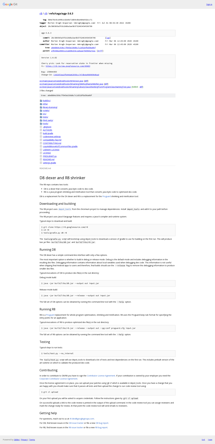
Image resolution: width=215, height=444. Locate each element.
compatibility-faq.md (52, 140)
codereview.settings (52, 136)
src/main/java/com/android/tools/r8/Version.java (61, 81)
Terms (32, 439)
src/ (44, 113)
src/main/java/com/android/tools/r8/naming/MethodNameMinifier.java (71, 84)
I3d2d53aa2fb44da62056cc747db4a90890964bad (76, 75)
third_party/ (48, 120)
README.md (48, 159)
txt (203, 439)
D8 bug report (102, 423)
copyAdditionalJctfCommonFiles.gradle (60, 146)
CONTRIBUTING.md (52, 143)
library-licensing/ (50, 107)
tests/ (45, 117)
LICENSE (47, 153)
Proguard (106, 196)
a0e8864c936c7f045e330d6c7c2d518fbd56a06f (73, 47)
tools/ (45, 123)
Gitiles (16, 439)
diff (100, 51)
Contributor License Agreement (101, 375)
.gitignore (47, 126)
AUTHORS (47, 130)
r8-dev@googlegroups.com (82, 418)
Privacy (24, 439)
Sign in (209, 4)
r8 (41, 13)
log (107, 38)
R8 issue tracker (76, 427)
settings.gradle (49, 162)
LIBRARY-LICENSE (51, 149)
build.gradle (48, 133)
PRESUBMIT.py (50, 156)
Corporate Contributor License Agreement (58, 378)
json (210, 439)
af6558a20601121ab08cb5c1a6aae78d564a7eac (73, 51)
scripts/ (46, 110)
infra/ (45, 104)
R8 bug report (101, 427)
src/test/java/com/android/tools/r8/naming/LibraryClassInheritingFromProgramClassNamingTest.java (85, 86)
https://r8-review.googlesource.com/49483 (68, 66)
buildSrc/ (47, 100)
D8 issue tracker (76, 423)
